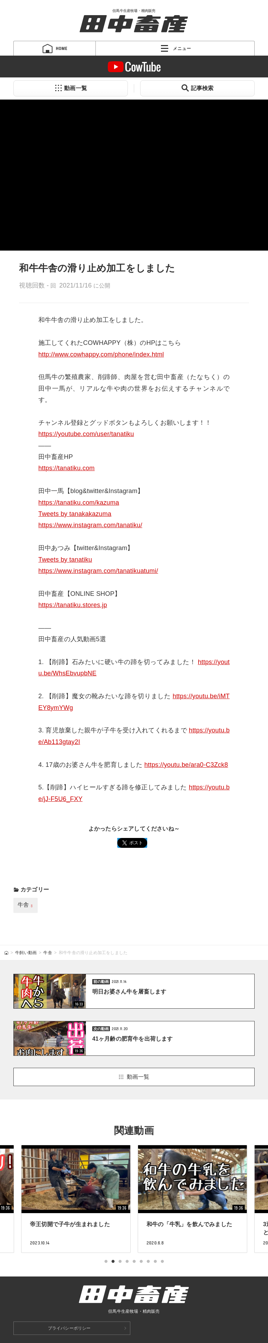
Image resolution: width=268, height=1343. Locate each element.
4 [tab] (127, 1261)
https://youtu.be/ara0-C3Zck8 (186, 764)
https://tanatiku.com (66, 468)
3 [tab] (120, 1261)
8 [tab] (155, 1261)
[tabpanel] (192, 1199)
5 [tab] (134, 1261)
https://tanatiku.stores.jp (72, 605)
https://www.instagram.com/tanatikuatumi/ (98, 570)
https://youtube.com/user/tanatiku (86, 433)
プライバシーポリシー (69, 1328)
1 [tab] (106, 1261)
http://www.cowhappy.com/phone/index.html (101, 354)
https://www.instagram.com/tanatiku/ (90, 525)
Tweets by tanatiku (65, 559)
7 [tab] (148, 1261)
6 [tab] (141, 1261)
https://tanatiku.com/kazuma (78, 502)
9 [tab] (162, 1261)
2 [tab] (113, 1261)
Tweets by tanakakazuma (75, 513)
